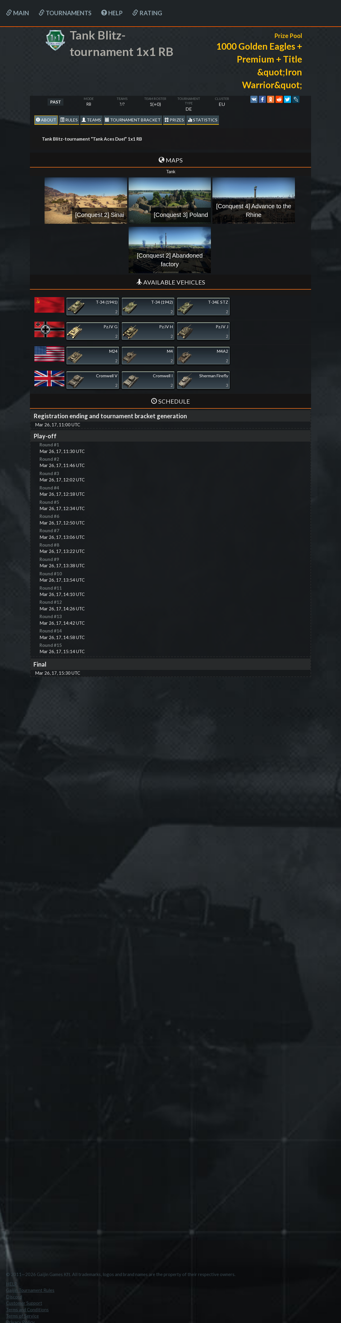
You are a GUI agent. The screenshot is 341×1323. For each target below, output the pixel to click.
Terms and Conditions (27, 1309)
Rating (147, 12)
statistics (202, 119)
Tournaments (65, 12)
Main (17, 12)
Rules (69, 119)
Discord (14, 1296)
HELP (112, 12)
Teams (91, 119)
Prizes (174, 119)
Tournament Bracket (133, 119)
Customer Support (24, 1303)
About (46, 119)
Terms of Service (22, 1316)
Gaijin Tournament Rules (30, 1290)
